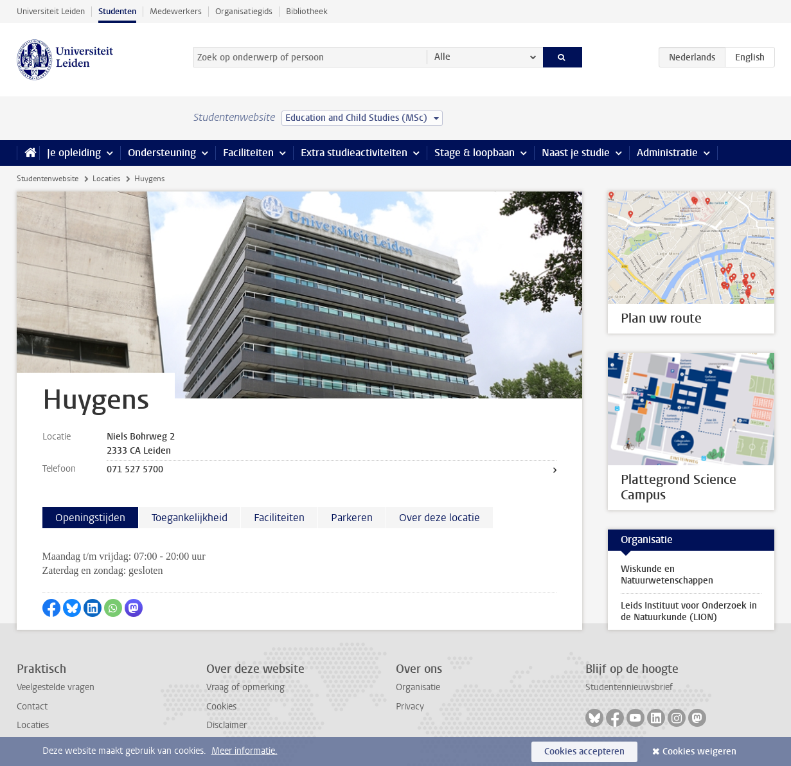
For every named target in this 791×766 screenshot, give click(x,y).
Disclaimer (226, 725)
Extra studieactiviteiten (354, 152)
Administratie (667, 152)
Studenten (117, 11)
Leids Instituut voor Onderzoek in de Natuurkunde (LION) (689, 611)
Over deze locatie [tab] (439, 517)
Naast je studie (576, 152)
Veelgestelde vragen (55, 687)
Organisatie (418, 687)
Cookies (221, 706)
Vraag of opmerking (245, 687)
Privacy (410, 706)
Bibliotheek (307, 11)
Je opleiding (74, 152)
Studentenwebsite (47, 179)
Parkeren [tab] (352, 517)
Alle (442, 57)
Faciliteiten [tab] (279, 517)
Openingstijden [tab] (90, 517)
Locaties (106, 179)
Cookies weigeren (699, 751)
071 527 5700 (135, 469)
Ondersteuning (162, 152)
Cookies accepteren (584, 751)
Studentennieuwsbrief (629, 687)
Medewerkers (176, 11)
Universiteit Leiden (51, 11)
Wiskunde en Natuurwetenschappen (667, 575)
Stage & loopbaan (474, 152)
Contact (32, 706)
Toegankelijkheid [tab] (189, 517)
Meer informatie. (244, 751)
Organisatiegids (243, 11)
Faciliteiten (248, 152)
